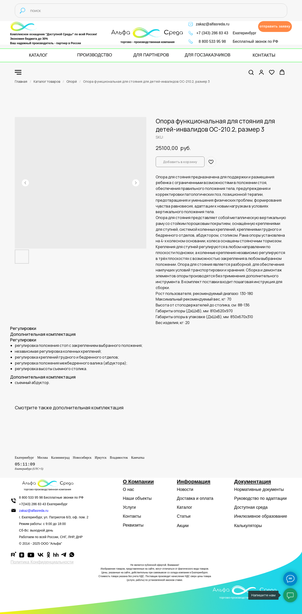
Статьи (183, 516)
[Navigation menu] (18, 72)
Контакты (132, 516)
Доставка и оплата (195, 498)
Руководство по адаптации (260, 498)
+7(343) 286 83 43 (32, 504)
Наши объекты (137, 498)
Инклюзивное (247, 516)
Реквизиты (133, 525)
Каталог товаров (47, 81)
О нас (128, 489)
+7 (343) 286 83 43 (212, 33)
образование (274, 516)
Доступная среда (250, 507)
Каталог (184, 507)
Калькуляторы (248, 525)
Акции (183, 525)
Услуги (129, 507)
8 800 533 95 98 (212, 41)
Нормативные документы (259, 489)
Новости (185, 489)
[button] (275, 26)
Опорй (71, 81)
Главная (21, 81)
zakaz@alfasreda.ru (212, 24)
